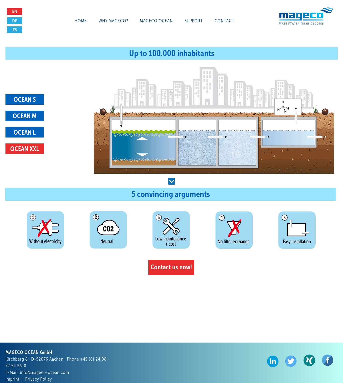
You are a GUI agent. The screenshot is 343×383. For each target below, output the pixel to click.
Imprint (12, 379)
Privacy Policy (38, 379)
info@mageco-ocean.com (44, 372)
